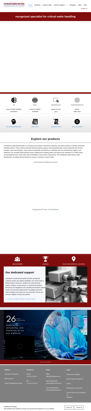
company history (56, 126)
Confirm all (69, 407)
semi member (17, 264)
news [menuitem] (80, 5)
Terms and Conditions (73, 374)
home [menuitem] (30, 5)
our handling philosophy (14, 126)
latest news (34, 126)
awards (45, 264)
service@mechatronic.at (54, 390)
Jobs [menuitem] (85, 5)
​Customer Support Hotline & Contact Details (20, 299)
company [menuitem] (72, 5)
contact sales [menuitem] (47, 5)
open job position (77, 126)
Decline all (79, 407)
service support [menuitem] (59, 5)
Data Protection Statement (74, 379)
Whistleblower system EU (74, 388)
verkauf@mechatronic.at (54, 383)
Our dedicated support (19, 272)
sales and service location (74, 264)
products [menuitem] (37, 5)
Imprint (68, 383)
